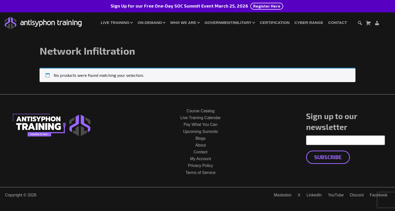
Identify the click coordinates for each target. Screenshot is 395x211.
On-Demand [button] (150, 22)
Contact (337, 22)
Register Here (266, 6)
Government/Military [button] (228, 22)
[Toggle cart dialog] (368, 23)
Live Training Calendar (200, 118)
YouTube (336, 195)
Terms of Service (200, 172)
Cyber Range (308, 22)
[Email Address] (345, 140)
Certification (274, 22)
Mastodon (282, 195)
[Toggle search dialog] (360, 23)
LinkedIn (314, 195)
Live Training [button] (115, 22)
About (200, 145)
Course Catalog (200, 111)
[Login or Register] (377, 23)
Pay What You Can (200, 124)
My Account (200, 159)
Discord (357, 195)
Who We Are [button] (183, 22)
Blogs (200, 138)
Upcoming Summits (200, 131)
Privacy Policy (200, 165)
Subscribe (328, 157)
